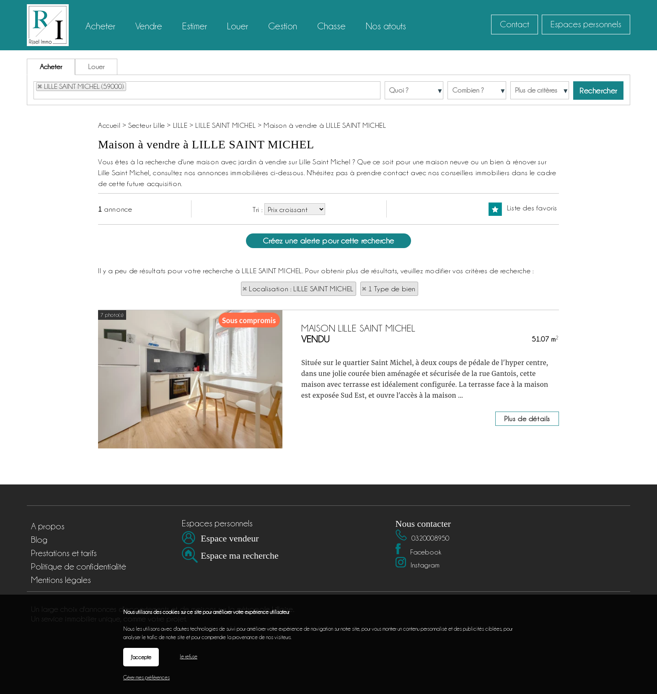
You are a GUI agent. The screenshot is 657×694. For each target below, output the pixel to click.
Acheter (51, 66)
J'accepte (141, 657)
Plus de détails (527, 493)
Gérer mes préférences (146, 677)
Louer (96, 66)
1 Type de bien (392, 289)
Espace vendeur (230, 538)
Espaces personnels (586, 24)
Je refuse (188, 656)
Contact (514, 24)
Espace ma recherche (240, 555)
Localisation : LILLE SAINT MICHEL (301, 289)
